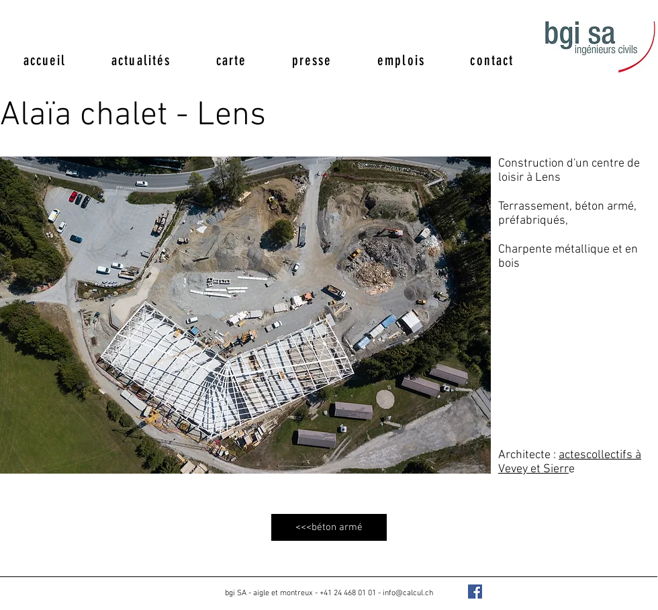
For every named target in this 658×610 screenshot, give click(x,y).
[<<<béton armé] (329, 527)
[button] (245, 315)
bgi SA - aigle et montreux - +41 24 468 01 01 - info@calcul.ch (329, 593)
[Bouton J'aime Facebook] (536, 591)
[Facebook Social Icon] (475, 591)
